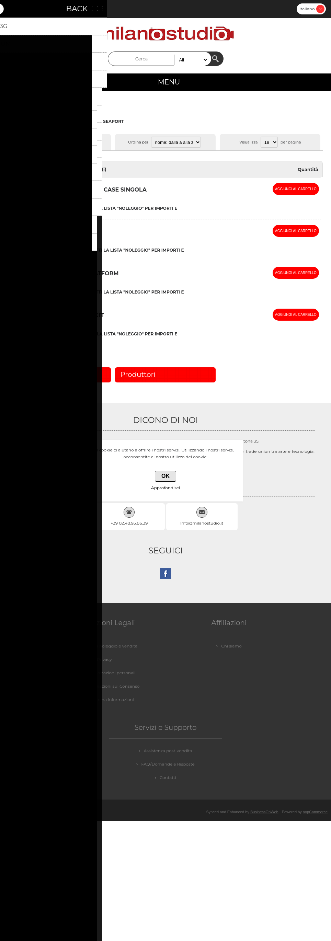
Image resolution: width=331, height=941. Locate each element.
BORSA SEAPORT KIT (73, 315)
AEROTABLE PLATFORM (84, 273)
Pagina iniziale (23, 121)
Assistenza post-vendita (168, 750)
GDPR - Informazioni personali (104, 672)
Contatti (168, 777)
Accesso (30, 8)
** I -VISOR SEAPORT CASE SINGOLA (95, 189)
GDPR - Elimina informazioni (104, 699)
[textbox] (159, 59)
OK (165, 476)
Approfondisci (165, 487)
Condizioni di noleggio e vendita (104, 646)
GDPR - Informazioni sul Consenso (104, 686)
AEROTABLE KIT (73, 231)
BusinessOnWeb (264, 812)
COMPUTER (56, 121)
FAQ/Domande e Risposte (168, 764)
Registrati (12, 8)
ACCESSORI (85, 121)
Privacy (104, 659)
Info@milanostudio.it (202, 523)
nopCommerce (315, 812)
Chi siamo (231, 646)
